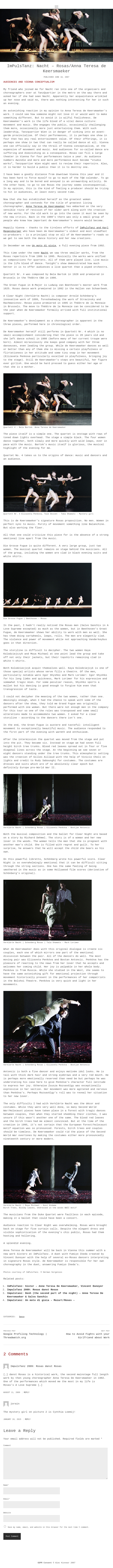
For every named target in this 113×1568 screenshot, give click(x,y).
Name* (6, 1485)
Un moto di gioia (44, 245)
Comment (7, 1446)
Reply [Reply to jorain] (28, 1419)
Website (7, 1513)
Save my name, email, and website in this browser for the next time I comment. (48, 1527)
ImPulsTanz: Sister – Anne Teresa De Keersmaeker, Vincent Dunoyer (55, 1286)
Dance (21, 1317)
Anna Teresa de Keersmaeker (45, 206)
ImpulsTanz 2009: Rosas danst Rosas (32, 1289)
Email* (6, 1499)
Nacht (44, 252)
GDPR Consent (45, 1563)
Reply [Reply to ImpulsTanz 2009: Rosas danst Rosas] (26, 1392)
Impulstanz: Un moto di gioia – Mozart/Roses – (41, 1300)
